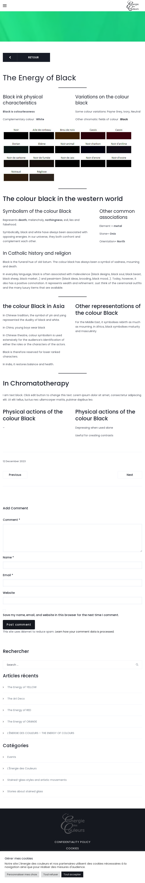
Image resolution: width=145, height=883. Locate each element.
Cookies (72, 848)
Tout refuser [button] (50, 874)
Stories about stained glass (25, 791)
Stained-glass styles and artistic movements (37, 780)
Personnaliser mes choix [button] (22, 874)
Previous (15, 475)
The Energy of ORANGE (22, 721)
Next (130, 475)
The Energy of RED (19, 710)
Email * (8, 575)
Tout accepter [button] (72, 874)
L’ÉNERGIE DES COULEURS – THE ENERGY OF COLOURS (40, 733)
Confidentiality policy (73, 842)
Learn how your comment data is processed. (84, 632)
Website (9, 593)
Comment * (11, 520)
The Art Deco (16, 698)
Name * (8, 557)
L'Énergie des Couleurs (22, 768)
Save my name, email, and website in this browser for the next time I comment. (61, 615)
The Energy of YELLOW (22, 687)
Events (11, 757)
